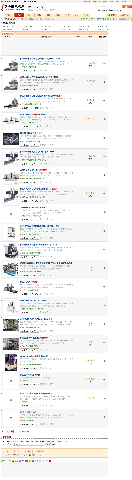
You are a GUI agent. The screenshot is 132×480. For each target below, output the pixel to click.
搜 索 (127, 7)
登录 (24, 1)
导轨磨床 (44, 29)
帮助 (125, 2)
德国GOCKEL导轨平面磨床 (31, 133)
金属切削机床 (33, 19)
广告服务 (94, 2)
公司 (29, 15)
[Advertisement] (54, 46)
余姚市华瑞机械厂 (28, 420)
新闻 (48, 15)
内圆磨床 (25, 26)
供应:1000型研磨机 (28, 412)
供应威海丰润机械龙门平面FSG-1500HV (40, 59)
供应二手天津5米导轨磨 (30, 375)
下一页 (36, 451)
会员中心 (119, 2)
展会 (58, 15)
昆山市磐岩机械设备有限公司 (32, 309)
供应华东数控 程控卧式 (33, 170)
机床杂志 (112, 15)
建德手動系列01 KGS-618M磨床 (33, 300)
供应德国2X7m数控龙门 (34, 338)
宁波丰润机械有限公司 (30, 67)
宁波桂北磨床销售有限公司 (31, 104)
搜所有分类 (102, 10)
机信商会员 (103, 2)
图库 (86, 15)
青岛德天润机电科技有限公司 (32, 253)
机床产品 (24, 19)
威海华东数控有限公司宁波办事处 (34, 160)
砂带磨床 (101, 26)
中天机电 (25, 380)
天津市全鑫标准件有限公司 (31, 365)
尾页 (42, 451)
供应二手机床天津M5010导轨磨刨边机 (36, 393)
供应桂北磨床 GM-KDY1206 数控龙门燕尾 (41, 96)
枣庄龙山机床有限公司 (30, 290)
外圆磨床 (6, 26)
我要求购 (87, 2)
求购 (39, 15)
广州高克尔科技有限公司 (31, 141)
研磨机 (24, 29)
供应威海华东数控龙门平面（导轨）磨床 (37, 152)
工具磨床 (63, 29)
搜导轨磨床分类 (114, 10)
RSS (130, 2)
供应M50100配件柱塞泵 (34, 356)
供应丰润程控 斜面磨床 (33, 114)
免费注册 (32, 1)
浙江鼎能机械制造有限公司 (31, 327)
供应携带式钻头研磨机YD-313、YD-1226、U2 (39, 226)
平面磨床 (82, 26)
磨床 (41, 19)
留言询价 (23, 146)
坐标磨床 (44, 26)
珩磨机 (5, 29)
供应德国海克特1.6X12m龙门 (36, 319)
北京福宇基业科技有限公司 (31, 216)
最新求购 (112, 2)
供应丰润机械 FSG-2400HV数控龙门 (39, 77)
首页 (9, 15)
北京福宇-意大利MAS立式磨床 (33, 207)
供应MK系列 (29, 282)
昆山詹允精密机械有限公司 (31, 234)
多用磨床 (82, 29)
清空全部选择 (24, 431)
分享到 (5, 461)
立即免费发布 (50, 444)
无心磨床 (63, 26)
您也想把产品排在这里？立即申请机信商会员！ (97, 19)
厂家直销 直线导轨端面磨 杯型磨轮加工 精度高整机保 (46, 263)
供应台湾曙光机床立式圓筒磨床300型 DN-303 (39, 245)
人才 (77, 15)
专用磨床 (101, 29)
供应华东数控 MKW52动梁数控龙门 (38, 189)
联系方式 (33, 146)
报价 (67, 15)
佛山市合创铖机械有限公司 (31, 272)
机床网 (13, 8)
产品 (19, 15)
